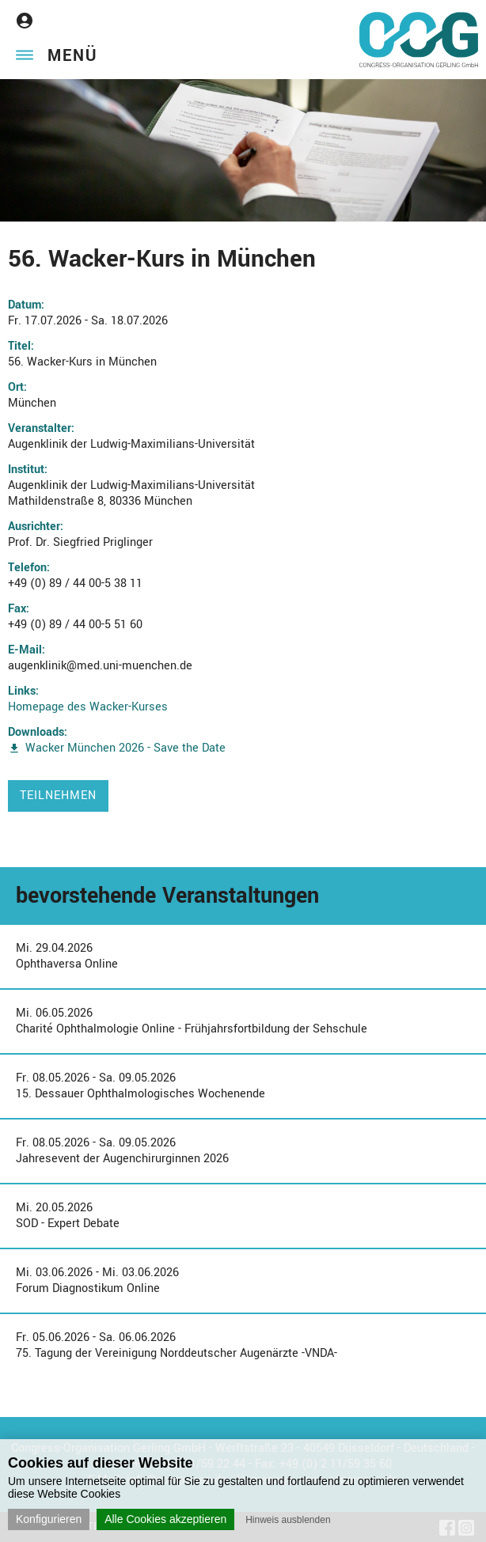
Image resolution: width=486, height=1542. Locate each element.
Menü (72, 55)
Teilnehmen (58, 795)
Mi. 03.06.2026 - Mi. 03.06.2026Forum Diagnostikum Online (97, 1280)
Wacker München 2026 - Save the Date (125, 748)
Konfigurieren (49, 1519)
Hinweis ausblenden (287, 1519)
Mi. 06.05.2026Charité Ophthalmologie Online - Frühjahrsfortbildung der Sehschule (191, 1021)
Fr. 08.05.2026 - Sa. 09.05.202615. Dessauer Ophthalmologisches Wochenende (140, 1086)
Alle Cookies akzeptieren (165, 1519)
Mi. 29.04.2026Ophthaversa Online (67, 956)
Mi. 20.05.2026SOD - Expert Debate (68, 1215)
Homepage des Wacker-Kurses (88, 707)
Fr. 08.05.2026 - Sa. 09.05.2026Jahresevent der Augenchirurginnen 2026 (122, 1151)
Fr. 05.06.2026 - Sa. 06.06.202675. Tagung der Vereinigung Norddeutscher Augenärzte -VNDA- (176, 1345)
